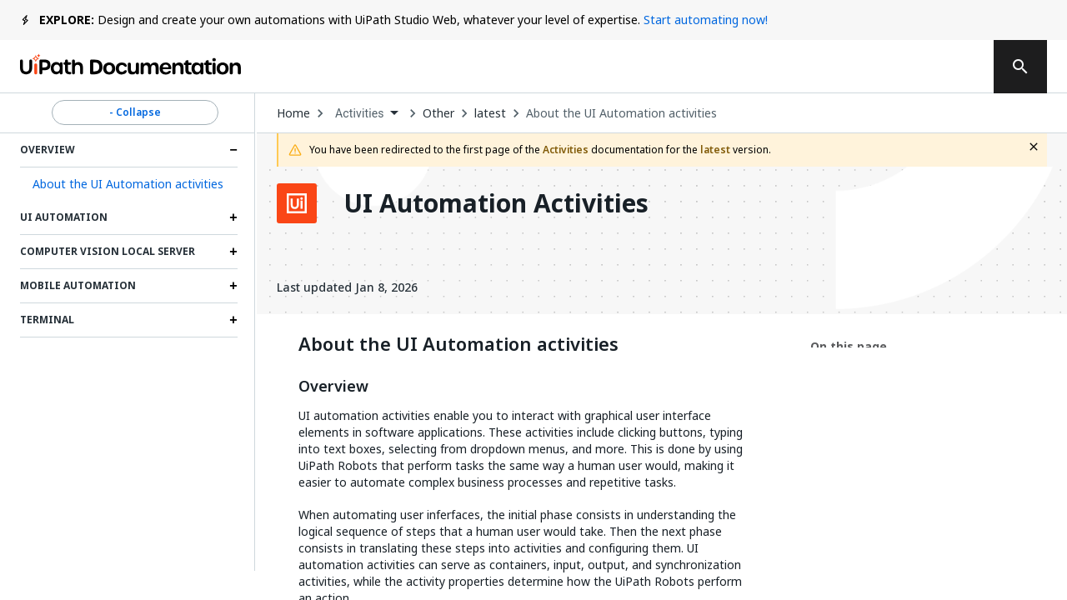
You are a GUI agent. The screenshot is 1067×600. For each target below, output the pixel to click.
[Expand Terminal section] (233, 320)
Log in (851, 66)
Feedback (631, 66)
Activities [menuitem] (359, 113)
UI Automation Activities (496, 203)
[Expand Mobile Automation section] (233, 285)
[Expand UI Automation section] (233, 217)
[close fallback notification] (1033, 146)
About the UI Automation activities (621, 113)
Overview (333, 386)
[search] (1020, 66)
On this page (848, 346)
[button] (129, 184)
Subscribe (749, 66)
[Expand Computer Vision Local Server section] (233, 251)
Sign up (934, 66)
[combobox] (366, 113)
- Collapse (135, 112)
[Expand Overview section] (233, 150)
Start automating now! (706, 19)
